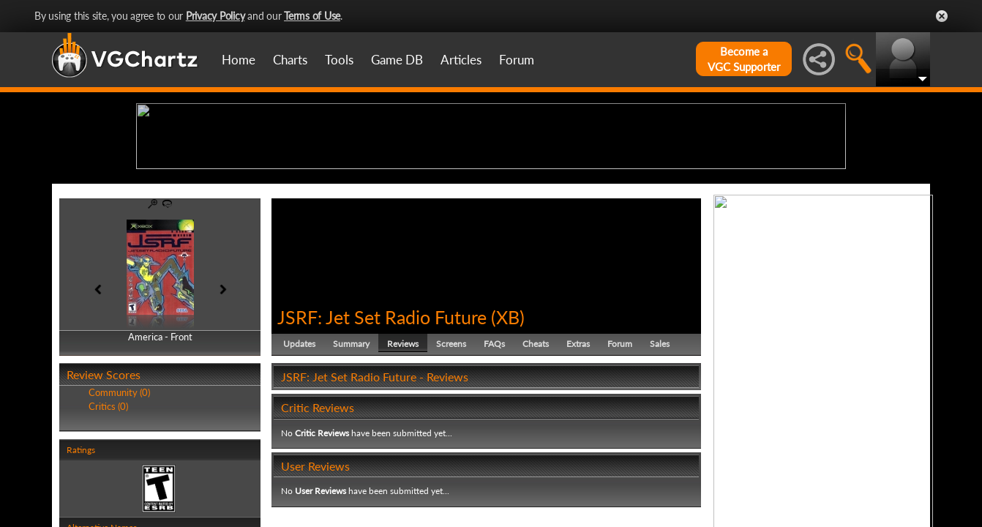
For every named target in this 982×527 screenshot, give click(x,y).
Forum (516, 59)
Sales (660, 457)
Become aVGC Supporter (744, 59)
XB (508, 430)
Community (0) (119, 506)
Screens (451, 457)
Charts (290, 59)
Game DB (397, 59)
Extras (578, 457)
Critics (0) (108, 520)
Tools (339, 59)
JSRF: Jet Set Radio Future (382, 430)
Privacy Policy (215, 16)
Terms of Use (312, 16)
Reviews (403, 457)
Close (942, 16)
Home (238, 59)
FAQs (494, 457)
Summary (351, 457)
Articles (461, 59)
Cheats (535, 457)
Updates (299, 457)
